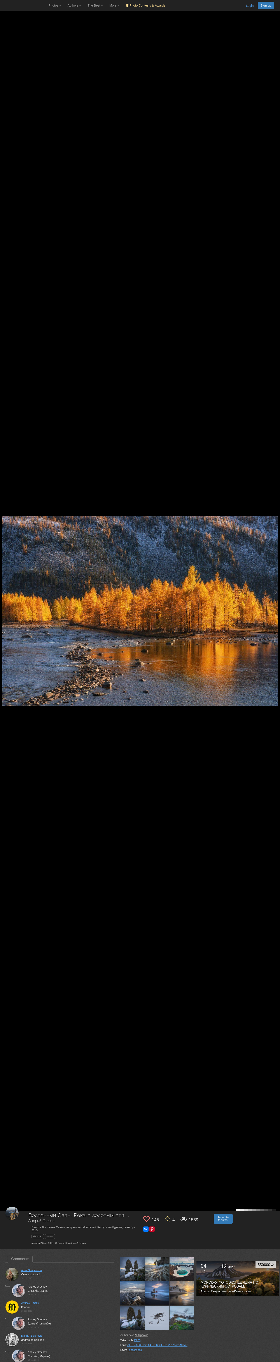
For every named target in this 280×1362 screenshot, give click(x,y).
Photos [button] (55, 5)
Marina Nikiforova (31, 1335)
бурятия (37, 1236)
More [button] (114, 5)
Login (250, 5)
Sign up (266, 5)
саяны (50, 1236)
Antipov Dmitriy (30, 1303)
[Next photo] (275, 592)
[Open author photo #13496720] (182, 1317)
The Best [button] (95, 5)
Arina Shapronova (31, 1270)
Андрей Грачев (41, 1221)
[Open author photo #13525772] (132, 1293)
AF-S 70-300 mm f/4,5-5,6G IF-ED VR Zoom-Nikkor (157, 1345)
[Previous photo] (4, 592)
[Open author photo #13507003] (132, 1317)
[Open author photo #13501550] (157, 1317)
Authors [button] (74, 5)
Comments (20, 1259)
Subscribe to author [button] (223, 1219)
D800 (137, 1340)
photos (141, 1335)
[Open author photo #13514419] (157, 1293)
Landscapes (135, 1350)
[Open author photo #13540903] (157, 1268)
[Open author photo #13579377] (132, 1268)
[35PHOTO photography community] (23, 5)
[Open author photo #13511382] (182, 1293)
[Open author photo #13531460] (182, 1268)
